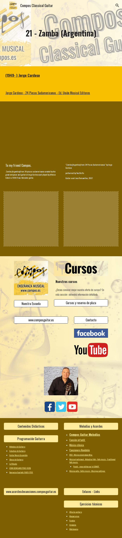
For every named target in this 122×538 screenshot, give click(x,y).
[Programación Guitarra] (31, 438)
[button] (4, 5)
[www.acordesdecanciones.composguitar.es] (31, 491)
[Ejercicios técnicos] (91, 504)
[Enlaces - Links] (91, 491)
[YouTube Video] (31, 133)
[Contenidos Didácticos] (31, 426)
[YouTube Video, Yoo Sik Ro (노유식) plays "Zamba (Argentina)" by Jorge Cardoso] (91, 133)
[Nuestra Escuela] (31, 303)
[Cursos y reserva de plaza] (81, 302)
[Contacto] (91, 320)
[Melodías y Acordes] (91, 426)
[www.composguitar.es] (41, 320)
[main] (61, 33)
